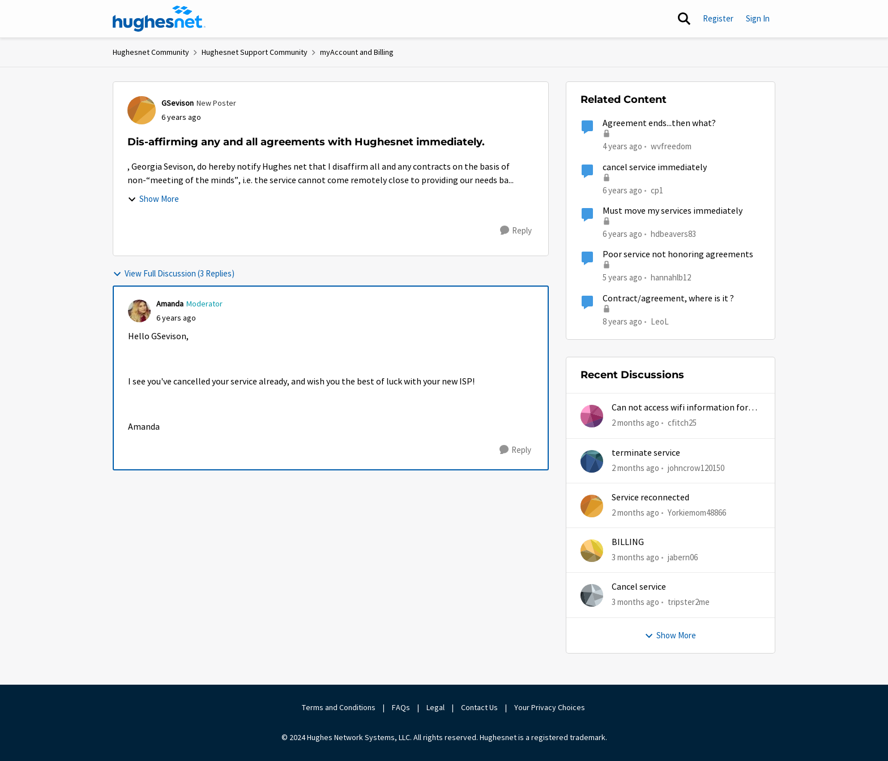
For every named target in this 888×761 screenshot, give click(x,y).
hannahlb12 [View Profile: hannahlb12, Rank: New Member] (671, 277)
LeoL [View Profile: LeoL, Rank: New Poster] (660, 320)
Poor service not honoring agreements (678, 254)
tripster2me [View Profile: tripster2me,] (689, 601)
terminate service (646, 453)
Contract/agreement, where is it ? (668, 298)
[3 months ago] (635, 557)
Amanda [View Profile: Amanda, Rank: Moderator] (169, 304)
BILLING (628, 542)
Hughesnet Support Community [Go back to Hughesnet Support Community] (255, 52)
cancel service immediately (655, 167)
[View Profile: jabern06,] (591, 550)
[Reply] (516, 231)
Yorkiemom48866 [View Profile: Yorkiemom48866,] (697, 512)
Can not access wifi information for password (680, 408)
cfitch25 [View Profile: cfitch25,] (682, 422)
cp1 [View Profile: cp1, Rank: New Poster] (657, 189)
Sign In (758, 18)
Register (718, 18)
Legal (435, 707)
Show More (153, 198)
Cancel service (639, 587)
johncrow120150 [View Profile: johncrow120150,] (696, 467)
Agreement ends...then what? (659, 123)
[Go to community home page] (159, 19)
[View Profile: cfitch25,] (591, 416)
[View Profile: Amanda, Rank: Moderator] (139, 311)
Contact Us (479, 707)
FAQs (401, 707)
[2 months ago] (635, 423)
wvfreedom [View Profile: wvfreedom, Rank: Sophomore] (671, 146)
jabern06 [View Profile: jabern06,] (683, 557)
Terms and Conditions (338, 707)
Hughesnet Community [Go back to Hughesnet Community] (151, 52)
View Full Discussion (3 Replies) (173, 273)
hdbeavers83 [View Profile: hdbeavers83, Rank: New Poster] (673, 233)
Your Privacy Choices (550, 707)
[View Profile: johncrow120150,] (591, 461)
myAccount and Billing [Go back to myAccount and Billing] (357, 52)
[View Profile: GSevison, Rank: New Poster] (141, 110)
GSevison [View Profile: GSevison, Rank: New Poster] (177, 103)
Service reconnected (650, 497)
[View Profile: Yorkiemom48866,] (591, 506)
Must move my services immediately (672, 211)
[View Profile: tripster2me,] (591, 595)
